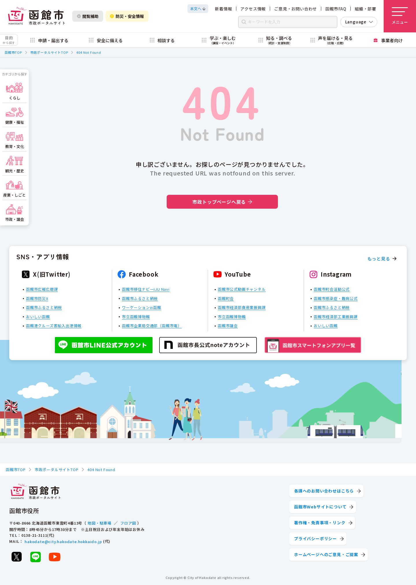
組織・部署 (365, 9)
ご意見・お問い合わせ (295, 9)
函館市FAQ (335, 9)
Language (355, 22)
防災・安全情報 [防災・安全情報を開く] (127, 16)
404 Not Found (88, 52)
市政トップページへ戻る (222, 201)
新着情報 (223, 9)
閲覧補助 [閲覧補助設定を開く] (88, 16)
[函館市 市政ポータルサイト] (36, 16)
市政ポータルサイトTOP (49, 52)
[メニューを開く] (400, 16)
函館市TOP (13, 52)
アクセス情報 (253, 9)
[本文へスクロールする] (197, 8)
